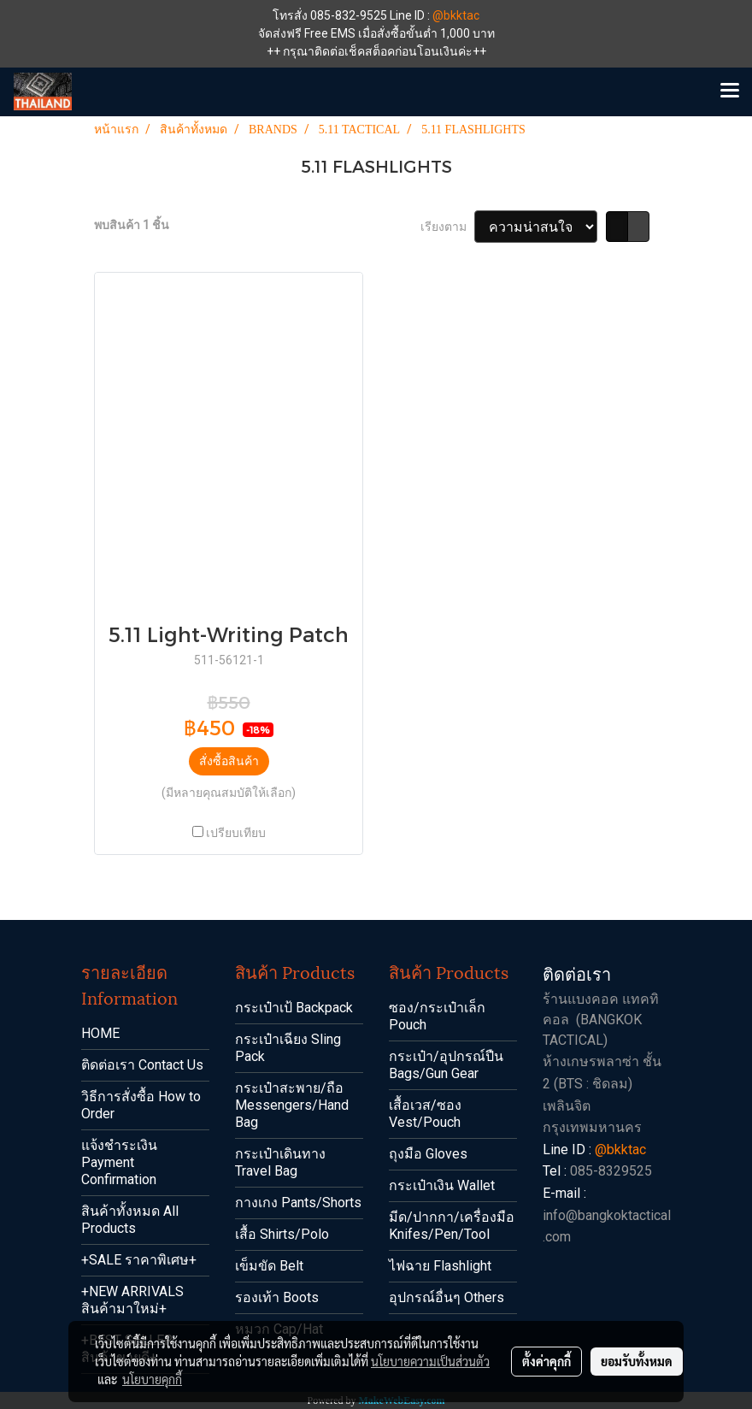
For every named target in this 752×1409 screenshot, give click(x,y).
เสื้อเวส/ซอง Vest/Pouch (425, 1113)
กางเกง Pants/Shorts (298, 1202)
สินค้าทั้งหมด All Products (130, 1219)
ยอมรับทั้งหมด (637, 1361)
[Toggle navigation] (730, 91)
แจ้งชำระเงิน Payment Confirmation (119, 1162)
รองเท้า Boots (277, 1297)
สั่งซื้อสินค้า (229, 761)
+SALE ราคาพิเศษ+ (139, 1260)
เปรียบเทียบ (236, 833)
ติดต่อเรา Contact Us (142, 1065)
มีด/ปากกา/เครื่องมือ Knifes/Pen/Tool (451, 1225)
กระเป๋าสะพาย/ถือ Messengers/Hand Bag (292, 1105)
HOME (100, 1033)
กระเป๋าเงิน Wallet (442, 1185)
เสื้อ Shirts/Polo (282, 1234)
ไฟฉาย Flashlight (440, 1266)
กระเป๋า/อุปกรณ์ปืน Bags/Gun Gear (446, 1065)
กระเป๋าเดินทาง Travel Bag (280, 1162)
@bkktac (455, 15)
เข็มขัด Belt (269, 1266)
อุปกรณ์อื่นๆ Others (446, 1297)
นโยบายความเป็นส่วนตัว (430, 1361)
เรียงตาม (447, 226)
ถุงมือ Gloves (428, 1154)
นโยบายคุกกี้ (152, 1379)
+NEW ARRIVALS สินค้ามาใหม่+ (132, 1300)
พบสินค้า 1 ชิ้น (131, 225)
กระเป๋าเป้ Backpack (294, 1007)
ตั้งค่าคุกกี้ (546, 1361)
